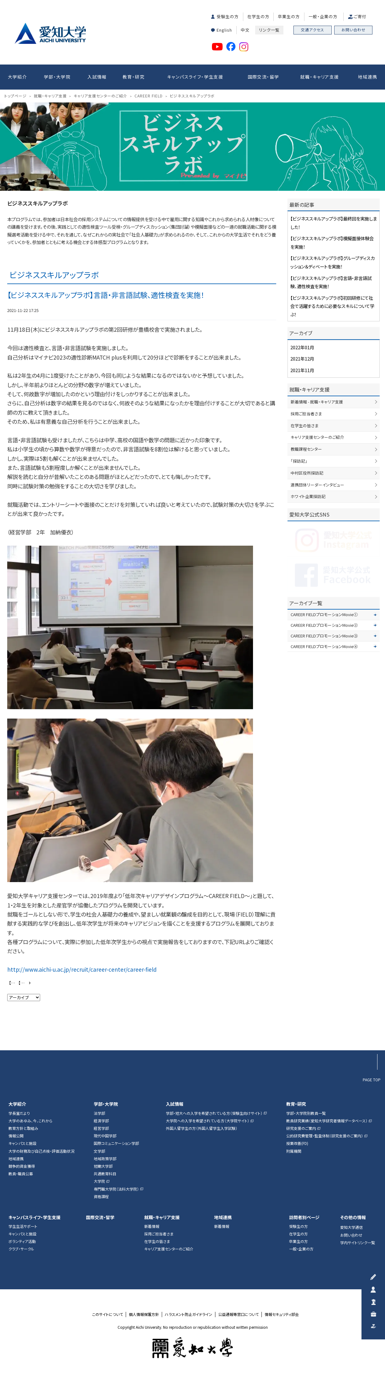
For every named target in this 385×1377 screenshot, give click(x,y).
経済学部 (101, 1120)
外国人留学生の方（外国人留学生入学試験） (201, 1128)
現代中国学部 (105, 1135)
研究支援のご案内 (301, 1128)
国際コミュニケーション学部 (116, 1143)
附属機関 (293, 1151)
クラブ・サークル (21, 1248)
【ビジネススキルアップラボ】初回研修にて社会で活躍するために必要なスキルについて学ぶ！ (14, 983)
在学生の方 (258, 16)
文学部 (99, 1151)
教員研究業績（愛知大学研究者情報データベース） (326, 1120)
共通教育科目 (105, 1173)
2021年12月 (302, 358)
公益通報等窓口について (238, 1314)
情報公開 (16, 1135)
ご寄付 (360, 16)
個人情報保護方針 (144, 1314)
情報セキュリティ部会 (282, 1314)
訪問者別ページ (304, 1217)
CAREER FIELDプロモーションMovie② (324, 625)
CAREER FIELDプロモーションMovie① (324, 614)
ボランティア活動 (22, 1241)
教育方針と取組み (23, 1128)
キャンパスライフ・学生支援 (195, 77)
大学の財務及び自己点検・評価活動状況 (41, 1151)
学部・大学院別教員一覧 (306, 1113)
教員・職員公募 (20, 1173)
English (224, 30)
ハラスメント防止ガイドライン (188, 1314)
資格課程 (101, 1196)
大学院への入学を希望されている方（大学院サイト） (207, 1120)
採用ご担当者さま (306, 414)
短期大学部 (103, 1166)
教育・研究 (134, 77)
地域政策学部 (105, 1158)
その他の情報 (353, 1217)
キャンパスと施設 (22, 1143)
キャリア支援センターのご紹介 (317, 437)
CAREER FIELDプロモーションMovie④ (324, 646)
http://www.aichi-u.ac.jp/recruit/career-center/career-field (82, 969)
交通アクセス (312, 29)
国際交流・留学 (263, 77)
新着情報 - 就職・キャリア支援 (317, 402)
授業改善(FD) (297, 1143)
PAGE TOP (372, 1079)
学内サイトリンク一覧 (357, 1242)
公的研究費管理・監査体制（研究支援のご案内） (324, 1135)
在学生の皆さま (305, 426)
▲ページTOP (369, 1038)
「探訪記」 (299, 461)
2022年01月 (302, 347)
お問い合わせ (353, 29)
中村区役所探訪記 (307, 473)
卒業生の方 (289, 16)
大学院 (99, 1181)
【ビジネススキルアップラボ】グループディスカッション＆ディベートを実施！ (25, 983)
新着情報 (151, 1226)
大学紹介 (17, 77)
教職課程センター (306, 449)
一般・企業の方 (323, 16)
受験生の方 (228, 16)
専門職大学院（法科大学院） (116, 1189)
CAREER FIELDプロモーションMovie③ (324, 636)
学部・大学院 (57, 77)
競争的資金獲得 (21, 1166)
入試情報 (97, 77)
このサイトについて (107, 1314)
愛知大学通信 (351, 1227)
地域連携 (367, 77)
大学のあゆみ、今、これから (30, 1120)
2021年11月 (302, 370)
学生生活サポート (22, 1226)
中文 (245, 30)
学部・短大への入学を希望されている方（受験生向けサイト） (214, 1113)
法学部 (99, 1113)
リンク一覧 (269, 30)
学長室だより (19, 1113)
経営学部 (101, 1128)
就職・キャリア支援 (319, 77)
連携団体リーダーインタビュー (317, 485)
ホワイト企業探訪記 (308, 496)
